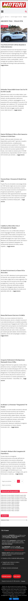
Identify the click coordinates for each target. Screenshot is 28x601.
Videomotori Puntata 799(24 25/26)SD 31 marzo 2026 (14, 500)
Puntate (4, 26)
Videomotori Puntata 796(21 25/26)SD (10, 510)
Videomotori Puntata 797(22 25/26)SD (10, 507)
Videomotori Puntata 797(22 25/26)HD (10, 505)
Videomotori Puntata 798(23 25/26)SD (10, 504)
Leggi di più (15, 598)
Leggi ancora (4, 65)
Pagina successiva (6, 485)
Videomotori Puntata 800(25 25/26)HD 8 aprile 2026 (13, 495)
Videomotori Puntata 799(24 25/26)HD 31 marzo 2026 (14, 498)
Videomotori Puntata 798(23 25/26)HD (10, 502)
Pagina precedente (6, 481)
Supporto (23, 581)
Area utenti (17, 576)
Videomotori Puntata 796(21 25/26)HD (10, 509)
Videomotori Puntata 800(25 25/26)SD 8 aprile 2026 (13, 497)
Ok (10, 598)
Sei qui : (2, 16)
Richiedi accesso (6, 576)
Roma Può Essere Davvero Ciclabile (13, 315)
